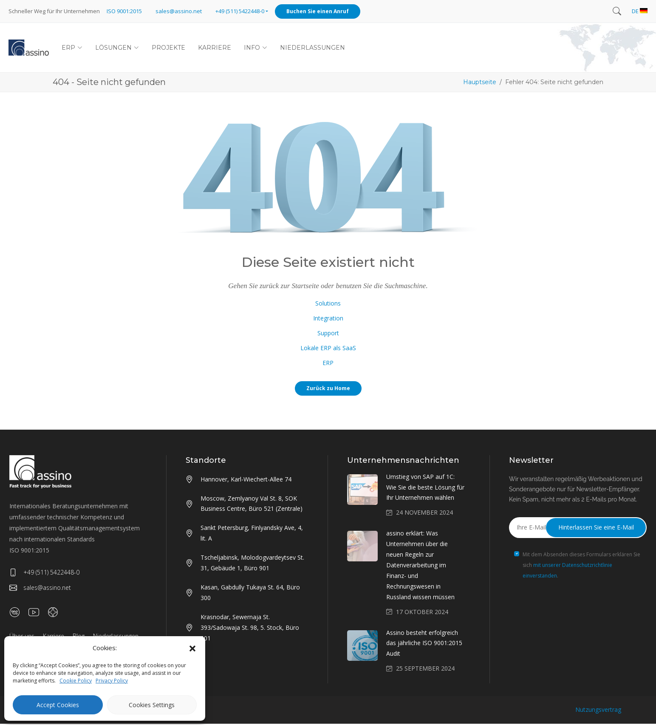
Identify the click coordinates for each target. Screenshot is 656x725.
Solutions (328, 304)
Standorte (206, 461)
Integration (328, 319)
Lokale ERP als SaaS (328, 349)
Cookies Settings (152, 705)
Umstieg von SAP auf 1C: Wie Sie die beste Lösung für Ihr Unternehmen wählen (425, 488)
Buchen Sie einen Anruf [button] (317, 11)
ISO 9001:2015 (124, 11)
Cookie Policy (75, 680)
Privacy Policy (112, 680)
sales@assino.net (179, 11)
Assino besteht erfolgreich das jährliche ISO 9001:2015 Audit (424, 644)
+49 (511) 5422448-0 (44, 573)
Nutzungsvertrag (598, 711)
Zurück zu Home (328, 389)
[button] (192, 648)
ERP (328, 364)
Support (328, 334)
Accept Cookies (58, 705)
